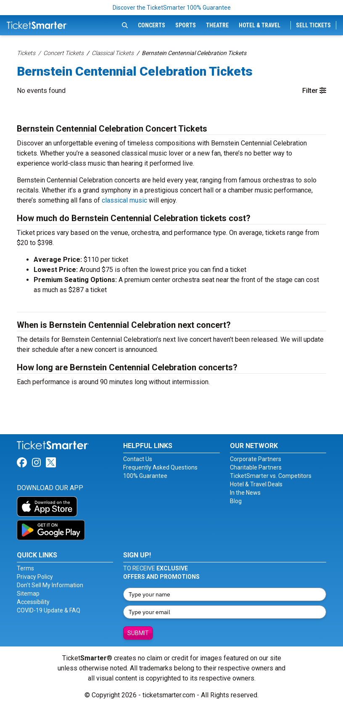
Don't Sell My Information (50, 585)
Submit (138, 633)
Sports (185, 25)
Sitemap (28, 593)
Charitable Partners (256, 467)
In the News (245, 492)
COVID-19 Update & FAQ (48, 610)
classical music (124, 200)
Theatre (217, 25)
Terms (25, 568)
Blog (236, 501)
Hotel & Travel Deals (256, 484)
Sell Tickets (313, 25)
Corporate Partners (255, 459)
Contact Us (137, 459)
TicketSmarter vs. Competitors (270, 475)
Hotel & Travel (259, 25)
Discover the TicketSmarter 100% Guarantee (172, 7)
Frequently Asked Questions (160, 467)
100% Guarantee (145, 475)
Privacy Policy (35, 576)
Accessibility (33, 602)
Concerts (151, 25)
